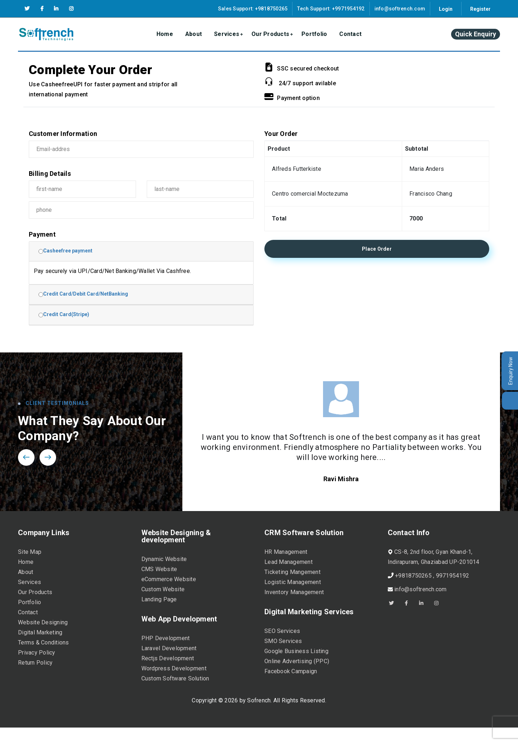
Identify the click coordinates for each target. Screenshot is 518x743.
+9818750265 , (411, 585)
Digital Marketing (40, 642)
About (193, 34)
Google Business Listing (296, 661)
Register (480, 9)
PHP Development (165, 648)
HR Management (285, 562)
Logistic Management (292, 592)
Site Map (29, 562)
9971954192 (452, 585)
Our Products (270, 34)
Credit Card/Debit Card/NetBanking (83, 294)
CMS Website (159, 579)
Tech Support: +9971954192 (330, 9)
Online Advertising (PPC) (296, 671)
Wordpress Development (173, 678)
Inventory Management (294, 602)
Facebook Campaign (290, 681)
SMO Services (283, 651)
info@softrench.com (400, 9)
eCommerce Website (168, 589)
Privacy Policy (36, 662)
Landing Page (159, 609)
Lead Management (288, 572)
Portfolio (314, 34)
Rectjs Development (167, 668)
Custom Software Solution (175, 688)
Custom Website (163, 599)
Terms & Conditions (43, 652)
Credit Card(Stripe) (63, 314)
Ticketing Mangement (292, 582)
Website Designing (43, 632)
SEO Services (282, 641)
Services (226, 34)
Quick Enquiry (475, 34)
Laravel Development (169, 658)
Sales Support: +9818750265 (253, 9)
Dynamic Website (164, 569)
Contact (350, 34)
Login (446, 9)
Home (164, 34)
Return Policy (35, 672)
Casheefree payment (65, 251)
